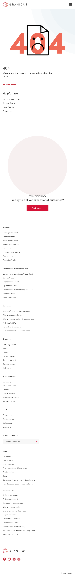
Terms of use (8, 460)
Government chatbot (11, 518)
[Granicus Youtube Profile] (9, 559)
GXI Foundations (9, 297)
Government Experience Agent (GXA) (18, 289)
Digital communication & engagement (18, 319)
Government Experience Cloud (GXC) (18, 273)
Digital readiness (9, 514)
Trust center (8, 456)
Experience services (11, 397)
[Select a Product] (21, 441)
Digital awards (9, 393)
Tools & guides (8, 356)
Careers (6, 389)
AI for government (10, 495)
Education (7, 248)
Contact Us (7, 111)
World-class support (11, 401)
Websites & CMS (9, 322)
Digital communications (12, 506)
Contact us (7, 415)
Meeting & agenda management (16, 311)
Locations (7, 426)
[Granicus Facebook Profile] (4, 559)
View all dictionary (10, 534)
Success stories (9, 364)
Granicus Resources (11, 99)
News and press (9, 385)
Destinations (8, 256)
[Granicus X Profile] (18, 559)
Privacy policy (8, 464)
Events (5, 352)
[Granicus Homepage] (14, 551)
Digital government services (14, 510)
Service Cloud (8, 277)
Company (7, 381)
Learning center (9, 344)
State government (10, 240)
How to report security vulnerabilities (18, 483)
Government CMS (10, 522)
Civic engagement (10, 499)
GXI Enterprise (8, 293)
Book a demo (37, 208)
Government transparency (14, 526)
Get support (8, 423)
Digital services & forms (12, 315)
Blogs (5, 348)
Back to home (9, 84)
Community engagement (13, 503)
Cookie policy (8, 472)
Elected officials (9, 260)
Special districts (9, 236)
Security (6, 476)
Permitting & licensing (12, 326)
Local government (10, 232)
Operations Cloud (10, 285)
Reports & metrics (10, 360)
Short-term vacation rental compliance (19, 530)
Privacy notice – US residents (15, 468)
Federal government (11, 244)
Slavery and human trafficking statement (20, 479)
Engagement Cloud (11, 281)
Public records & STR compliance (16, 330)
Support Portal (9, 103)
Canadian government (12, 252)
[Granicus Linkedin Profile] (14, 559)
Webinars (6, 368)
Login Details (8, 107)
